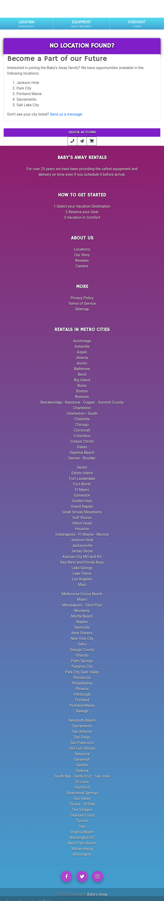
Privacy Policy (82, 298)
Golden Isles (82, 501)
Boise (82, 385)
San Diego (82, 737)
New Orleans (82, 633)
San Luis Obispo (82, 748)
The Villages (82, 810)
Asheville (82, 346)
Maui (82, 584)
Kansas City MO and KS (82, 557)
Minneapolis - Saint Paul (82, 605)
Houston (82, 529)
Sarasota (82, 754)
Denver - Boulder (81, 458)
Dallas (82, 447)
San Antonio (82, 731)
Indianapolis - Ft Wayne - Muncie (82, 534)
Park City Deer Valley (82, 672)
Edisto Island (82, 473)
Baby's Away (97, 894)
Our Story (82, 255)
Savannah (82, 759)
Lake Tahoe (82, 573)
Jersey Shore (82, 551)
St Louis (82, 782)
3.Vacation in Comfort (82, 217)
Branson (82, 397)
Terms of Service (82, 303)
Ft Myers (82, 490)
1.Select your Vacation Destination (82, 206)
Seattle (82, 765)
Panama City (81, 666)
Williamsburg (82, 849)
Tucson (82, 821)
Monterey (82, 610)
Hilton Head (82, 523)
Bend (82, 374)
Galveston (82, 495)
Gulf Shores (82, 517)
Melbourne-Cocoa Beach (82, 594)
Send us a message (66, 114)
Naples (82, 622)
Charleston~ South (82, 413)
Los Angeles (82, 579)
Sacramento (82, 726)
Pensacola (81, 677)
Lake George (82, 568)
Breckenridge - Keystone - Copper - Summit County (82, 402)
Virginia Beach (82, 832)
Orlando (81, 655)
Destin (82, 467)
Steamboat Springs (82, 793)
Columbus (82, 436)
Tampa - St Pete (82, 804)
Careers (82, 266)
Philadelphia (82, 683)
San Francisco (82, 743)
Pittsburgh (82, 694)
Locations (82, 249)
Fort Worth (82, 484)
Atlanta (82, 358)
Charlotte (82, 419)
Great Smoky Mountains (82, 512)
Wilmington (82, 854)
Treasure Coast (82, 815)
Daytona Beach (82, 452)
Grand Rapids (82, 506)
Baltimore (82, 369)
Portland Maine (81, 705)
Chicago (82, 424)
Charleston (82, 408)
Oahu (82, 644)
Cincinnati (82, 430)
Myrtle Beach (82, 616)
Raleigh (82, 711)
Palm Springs (82, 661)
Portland (82, 700)
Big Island (82, 380)
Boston (82, 391)
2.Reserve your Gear (81, 212)
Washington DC (82, 837)
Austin (82, 363)
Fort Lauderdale (82, 478)
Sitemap (82, 309)
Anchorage (82, 341)
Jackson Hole (82, 540)
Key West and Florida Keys (82, 562)
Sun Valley (82, 798)
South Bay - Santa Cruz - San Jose (82, 776)
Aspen (82, 352)
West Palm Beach (82, 843)
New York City (82, 638)
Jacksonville (82, 545)
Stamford (82, 787)
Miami (82, 599)
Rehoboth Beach (82, 720)
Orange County (82, 650)
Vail (82, 826)
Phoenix (82, 689)
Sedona (82, 770)
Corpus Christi (82, 441)
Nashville (82, 627)
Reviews (82, 260)
